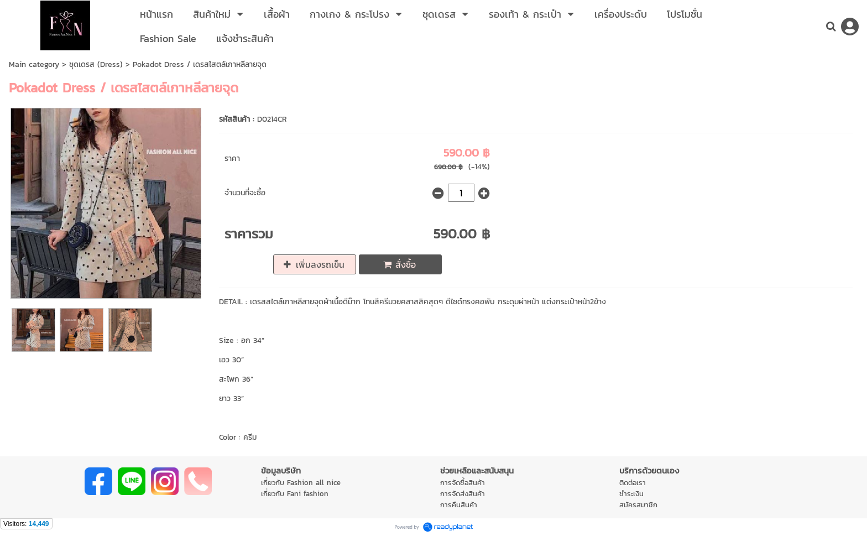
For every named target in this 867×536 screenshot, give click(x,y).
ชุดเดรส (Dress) (96, 64)
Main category (34, 64)
